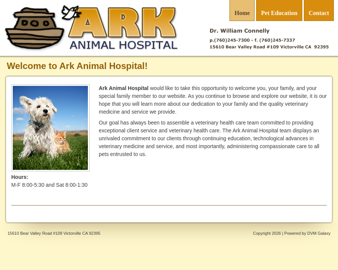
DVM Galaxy (318, 233)
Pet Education (279, 13)
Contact (319, 13)
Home (242, 13)
